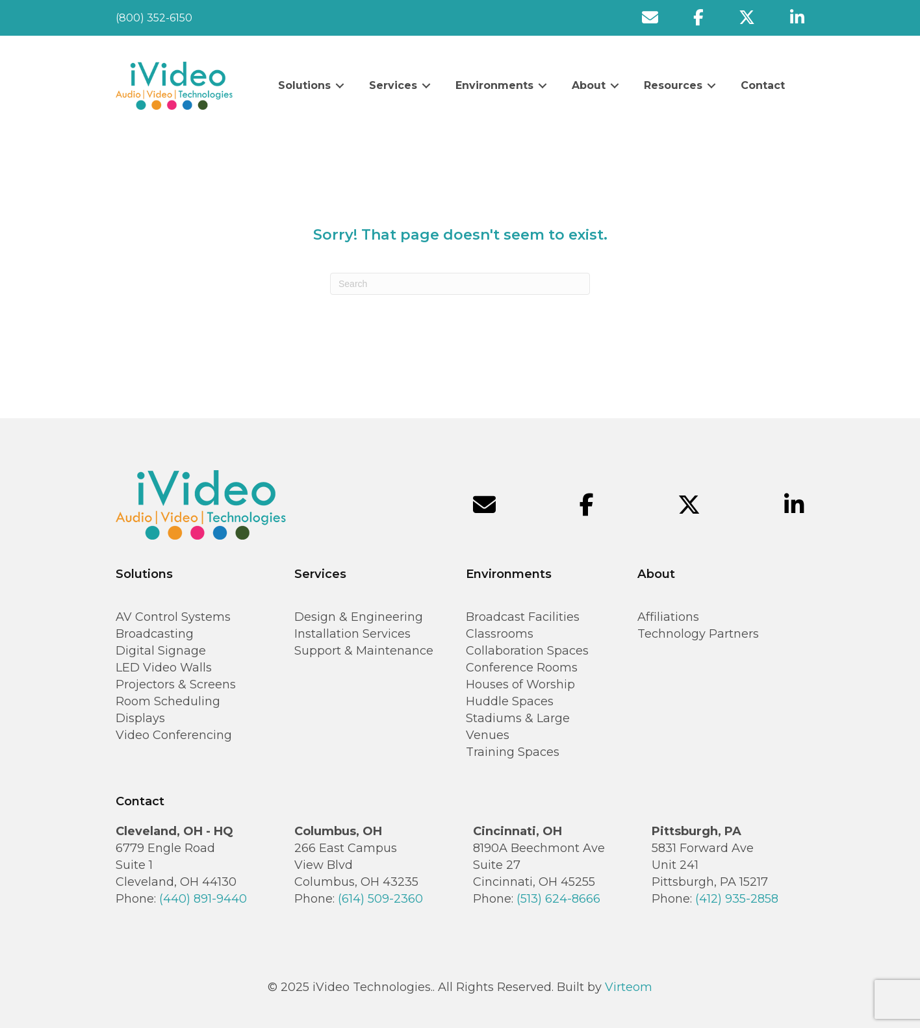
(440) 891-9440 (203, 899)
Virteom (628, 987)
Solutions (304, 85)
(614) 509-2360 (380, 899)
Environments (494, 85)
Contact (763, 85)
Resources (673, 85)
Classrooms (499, 634)
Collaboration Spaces (527, 651)
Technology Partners (698, 634)
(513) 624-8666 (558, 899)
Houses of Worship (520, 684)
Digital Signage (161, 651)
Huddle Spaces (510, 701)
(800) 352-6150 (154, 18)
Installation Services (352, 634)
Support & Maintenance (363, 651)
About (589, 85)
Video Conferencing (174, 735)
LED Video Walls (164, 667)
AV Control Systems (173, 617)
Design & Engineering (358, 617)
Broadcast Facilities (523, 617)
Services (393, 85)
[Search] (460, 284)
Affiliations (668, 617)
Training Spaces (512, 752)
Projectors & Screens (176, 684)
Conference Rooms (522, 667)
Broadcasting (155, 634)
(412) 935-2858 (736, 899)
